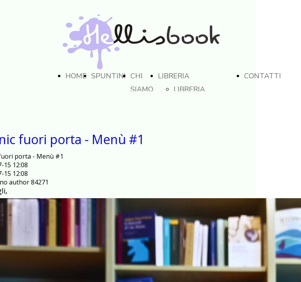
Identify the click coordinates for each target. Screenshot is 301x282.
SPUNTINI (108, 76)
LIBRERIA (173, 76)
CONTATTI (262, 76)
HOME (76, 76)
